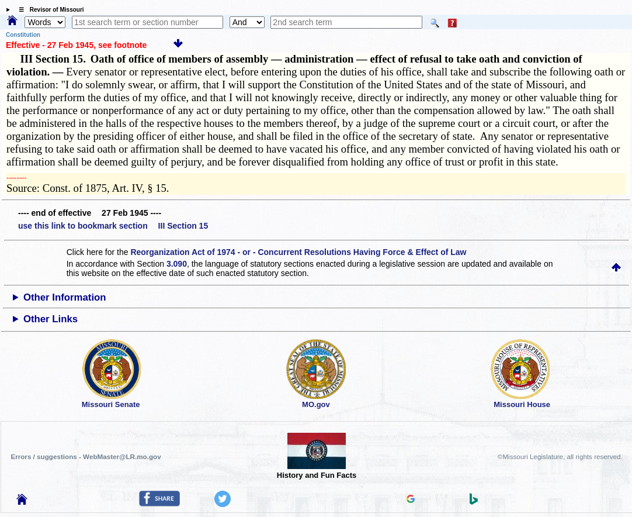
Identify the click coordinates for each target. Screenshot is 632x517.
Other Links (50, 319)
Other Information (64, 297)
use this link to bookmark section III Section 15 (113, 225)
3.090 (176, 263)
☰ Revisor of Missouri (48, 9)
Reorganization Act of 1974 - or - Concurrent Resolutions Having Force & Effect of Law (298, 252)
